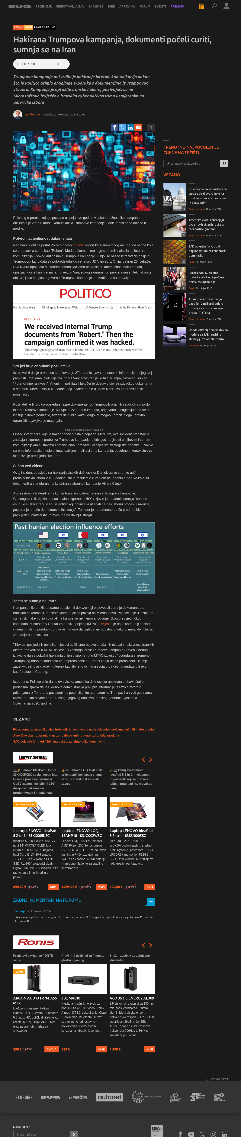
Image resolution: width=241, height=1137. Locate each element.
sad (53, 27)
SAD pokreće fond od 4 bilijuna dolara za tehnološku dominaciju (59, 741)
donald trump (41, 27)
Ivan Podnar (32, 114)
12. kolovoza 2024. (38, 911)
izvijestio (106, 624)
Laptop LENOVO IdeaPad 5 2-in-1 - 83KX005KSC (34, 833)
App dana (132, 9)
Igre (116, 9)
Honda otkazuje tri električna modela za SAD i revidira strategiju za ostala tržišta (208, 334)
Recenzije (48, 9)
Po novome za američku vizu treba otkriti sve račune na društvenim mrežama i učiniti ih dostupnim (84, 729)
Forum (149, 9)
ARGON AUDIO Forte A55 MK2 (35, 1000)
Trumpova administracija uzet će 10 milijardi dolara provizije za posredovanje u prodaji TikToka (207, 305)
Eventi (165, 9)
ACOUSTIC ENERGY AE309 (132, 998)
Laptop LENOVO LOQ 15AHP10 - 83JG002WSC (81, 833)
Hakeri (28, 27)
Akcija (51, 1049)
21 (183, 209)
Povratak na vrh (219, 1078)
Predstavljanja (75, 9)
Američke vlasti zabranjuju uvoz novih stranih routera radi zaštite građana (66, 735)
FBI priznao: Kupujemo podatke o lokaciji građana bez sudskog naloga (206, 277)
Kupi (53, 886)
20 (183, 261)
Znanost (100, 9)
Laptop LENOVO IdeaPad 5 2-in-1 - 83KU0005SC (131, 833)
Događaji (18, 27)
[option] (36, 829)
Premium (182, 9)
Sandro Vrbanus (197, 209)
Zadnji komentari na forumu (47, 900)
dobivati (79, 245)
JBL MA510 (70, 998)
